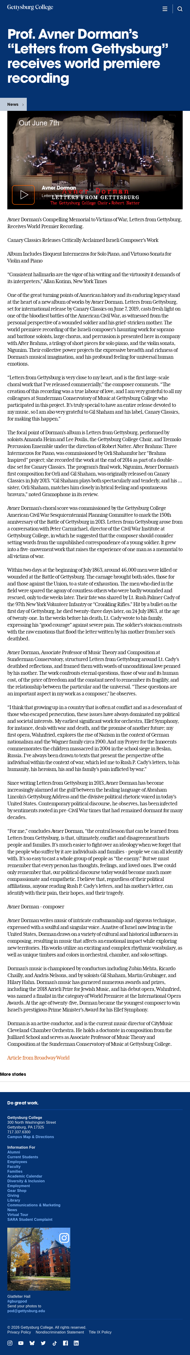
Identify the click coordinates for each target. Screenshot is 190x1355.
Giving (13, 1195)
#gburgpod (17, 1301)
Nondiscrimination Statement (60, 1332)
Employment (18, 1186)
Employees (17, 1162)
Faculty (14, 1167)
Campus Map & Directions (30, 1137)
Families (14, 1171)
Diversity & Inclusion (26, 1181)
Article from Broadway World (38, 1058)
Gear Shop (16, 1191)
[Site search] (179, 8)
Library (13, 1200)
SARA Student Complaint (29, 1219)
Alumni (13, 1152)
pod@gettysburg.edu (26, 1311)
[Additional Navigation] (164, 8)
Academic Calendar (24, 1176)
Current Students (22, 1157)
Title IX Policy (100, 1332)
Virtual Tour (17, 1215)
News (12, 104)
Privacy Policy (19, 1332)
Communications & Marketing (33, 1205)
